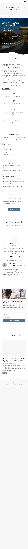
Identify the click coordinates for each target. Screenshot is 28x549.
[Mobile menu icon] (23, 1)
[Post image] (14, 348)
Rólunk (6, 382)
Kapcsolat (21, 382)
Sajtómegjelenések (13, 382)
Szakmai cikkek (5, 363)
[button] (12, 253)
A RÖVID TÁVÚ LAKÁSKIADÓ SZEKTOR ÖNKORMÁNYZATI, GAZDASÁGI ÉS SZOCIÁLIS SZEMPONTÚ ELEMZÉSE (13, 360)
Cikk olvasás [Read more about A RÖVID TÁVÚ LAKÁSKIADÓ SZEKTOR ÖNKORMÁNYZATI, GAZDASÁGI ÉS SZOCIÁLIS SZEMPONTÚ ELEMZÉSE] (4, 373)
